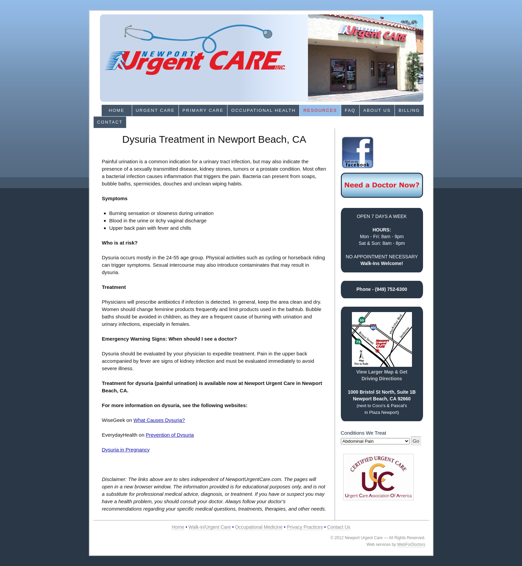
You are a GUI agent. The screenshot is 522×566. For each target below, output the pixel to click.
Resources (320, 110)
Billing (409, 110)
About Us (377, 110)
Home (116, 110)
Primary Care (203, 110)
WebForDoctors (411, 544)
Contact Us (338, 527)
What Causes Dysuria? (159, 420)
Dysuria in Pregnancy (126, 449)
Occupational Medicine (259, 527)
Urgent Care (155, 110)
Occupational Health (263, 110)
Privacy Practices (305, 527)
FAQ (350, 110)
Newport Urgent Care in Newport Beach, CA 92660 (261, 58)
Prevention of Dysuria (170, 435)
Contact (109, 122)
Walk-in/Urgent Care (210, 527)
